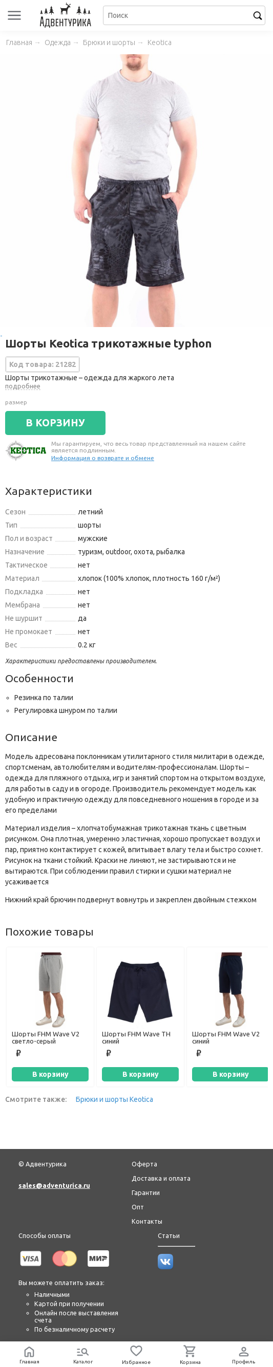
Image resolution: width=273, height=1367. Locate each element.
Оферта (144, 1163)
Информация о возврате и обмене (102, 457)
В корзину (50, 1074)
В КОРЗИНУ (55, 422)
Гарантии (146, 1192)
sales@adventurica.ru (54, 1185)
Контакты (147, 1221)
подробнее (22, 385)
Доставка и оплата (161, 1178)
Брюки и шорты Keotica (114, 1099)
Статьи (169, 1235)
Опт (138, 1206)
